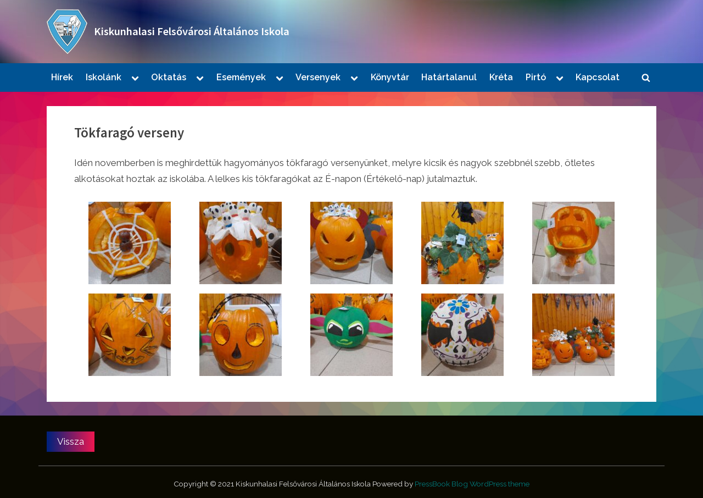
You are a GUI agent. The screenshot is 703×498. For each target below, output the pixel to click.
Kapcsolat (598, 77)
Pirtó (536, 77)
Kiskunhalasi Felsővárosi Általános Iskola (191, 31)
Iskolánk (103, 77)
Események (241, 77)
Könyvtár (390, 77)
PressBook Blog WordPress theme (472, 483)
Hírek (62, 77)
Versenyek (318, 77)
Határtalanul (449, 77)
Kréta (501, 77)
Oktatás (168, 77)
